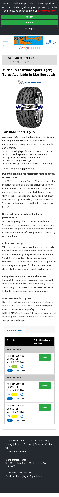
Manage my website (15, 451)
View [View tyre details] (45, 357)
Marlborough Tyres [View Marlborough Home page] (15, 440)
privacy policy (46, 10)
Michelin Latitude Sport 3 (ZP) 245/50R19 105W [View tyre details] (15, 358)
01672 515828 (24, 472)
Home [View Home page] (8, 57)
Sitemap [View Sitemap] (28, 444)
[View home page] (29, 40)
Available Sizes (15, 330)
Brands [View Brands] (18, 57)
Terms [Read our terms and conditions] (18, 444)
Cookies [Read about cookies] (39, 444)
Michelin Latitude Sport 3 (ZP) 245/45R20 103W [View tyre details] (15, 386)
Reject (29, 22)
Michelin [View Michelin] (30, 57)
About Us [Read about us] (32, 440)
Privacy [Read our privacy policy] (8, 444)
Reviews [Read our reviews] (43, 440)
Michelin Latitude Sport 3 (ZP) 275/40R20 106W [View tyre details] (15, 408)
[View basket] (48, 43)
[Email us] (27, 476)
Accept (29, 16)
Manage (29, 28)
